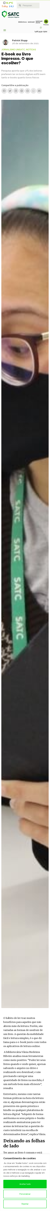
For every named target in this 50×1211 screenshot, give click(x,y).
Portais (46, 24)
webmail (31, 22)
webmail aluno (39, 22)
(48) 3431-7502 (41, 32)
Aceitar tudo (25, 1184)
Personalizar (25, 1194)
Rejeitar (25, 1204)
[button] (5, 30)
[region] (25, 1182)
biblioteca (22, 22)
